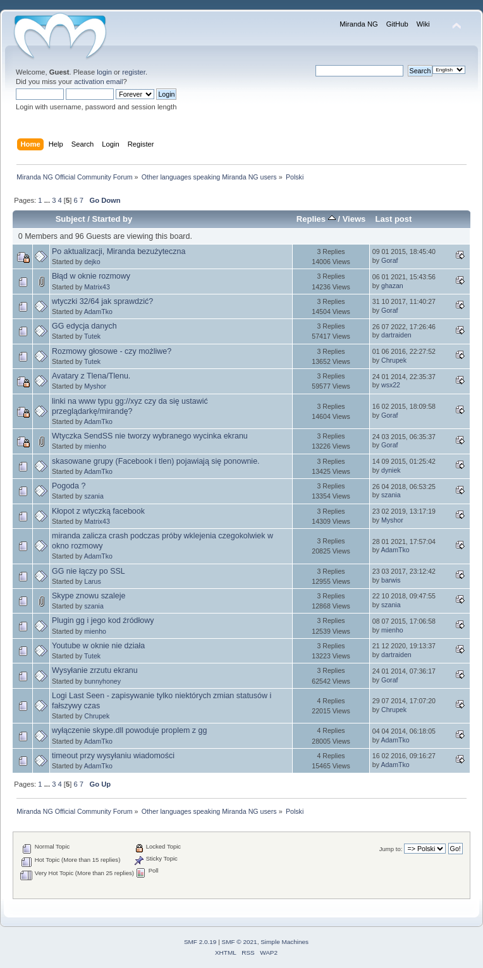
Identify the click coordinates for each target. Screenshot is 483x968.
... (48, 200)
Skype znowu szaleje (88, 595)
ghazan (392, 285)
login (104, 72)
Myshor (95, 386)
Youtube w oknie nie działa (98, 645)
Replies (316, 219)
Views (354, 219)
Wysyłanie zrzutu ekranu (95, 670)
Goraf (389, 260)
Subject (70, 219)
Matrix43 (97, 287)
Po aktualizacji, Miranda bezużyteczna (118, 251)
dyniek (391, 470)
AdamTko (98, 311)
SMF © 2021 (239, 941)
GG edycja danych (84, 326)
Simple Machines (284, 941)
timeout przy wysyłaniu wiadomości (113, 755)
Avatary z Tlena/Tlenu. (91, 376)
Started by (112, 219)
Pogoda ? (68, 485)
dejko (92, 261)
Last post (393, 219)
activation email (98, 81)
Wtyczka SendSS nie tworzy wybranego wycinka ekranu (150, 436)
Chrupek (394, 360)
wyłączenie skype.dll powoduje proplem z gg (129, 730)
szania (94, 496)
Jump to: (391, 848)
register (133, 72)
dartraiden (396, 335)
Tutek (92, 336)
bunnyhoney (102, 681)
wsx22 (390, 385)
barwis (391, 580)
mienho (95, 446)
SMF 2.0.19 (200, 941)
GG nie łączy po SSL (88, 571)
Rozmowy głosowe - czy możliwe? (111, 351)
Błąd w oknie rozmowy (91, 276)
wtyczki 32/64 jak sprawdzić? (102, 301)
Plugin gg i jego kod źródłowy (103, 620)
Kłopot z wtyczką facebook (98, 511)
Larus (92, 581)
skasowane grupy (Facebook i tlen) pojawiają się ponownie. (156, 461)
